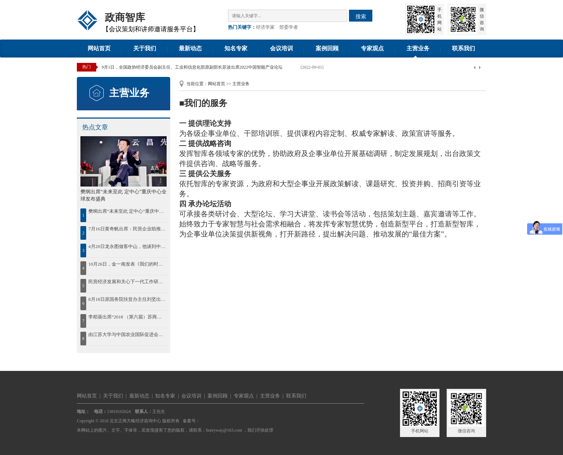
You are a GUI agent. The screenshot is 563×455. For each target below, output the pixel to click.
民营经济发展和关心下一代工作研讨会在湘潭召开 (127, 281)
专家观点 (372, 48)
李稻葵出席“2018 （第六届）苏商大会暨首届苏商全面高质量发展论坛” (127, 317)
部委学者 (288, 27)
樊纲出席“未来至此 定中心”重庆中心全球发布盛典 (127, 211)
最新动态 (190, 48)
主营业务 (417, 48)
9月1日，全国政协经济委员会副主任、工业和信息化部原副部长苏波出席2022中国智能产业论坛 (192, 67)
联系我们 (463, 48)
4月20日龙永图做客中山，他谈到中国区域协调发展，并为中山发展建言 (127, 246)
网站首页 (99, 48)
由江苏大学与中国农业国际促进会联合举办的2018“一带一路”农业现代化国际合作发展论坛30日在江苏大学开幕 (127, 334)
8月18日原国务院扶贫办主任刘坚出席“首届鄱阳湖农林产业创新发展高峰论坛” (127, 299)
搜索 (360, 16)
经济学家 (265, 27)
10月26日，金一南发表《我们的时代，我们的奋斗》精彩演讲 (127, 264)
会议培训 (281, 48)
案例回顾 (327, 48)
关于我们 (144, 48)
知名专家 (235, 48)
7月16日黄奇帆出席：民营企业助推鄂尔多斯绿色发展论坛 (127, 228)
